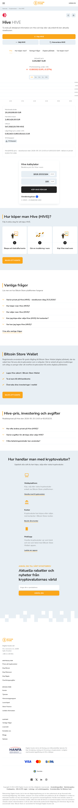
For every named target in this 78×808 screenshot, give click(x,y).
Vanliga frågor (34, 51)
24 (32, 77)
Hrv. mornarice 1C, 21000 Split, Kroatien (10, 650)
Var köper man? (63, 51)
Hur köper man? (21, 51)
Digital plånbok (48, 51)
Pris (10, 51)
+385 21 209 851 (7, 654)
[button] (39, 300)
